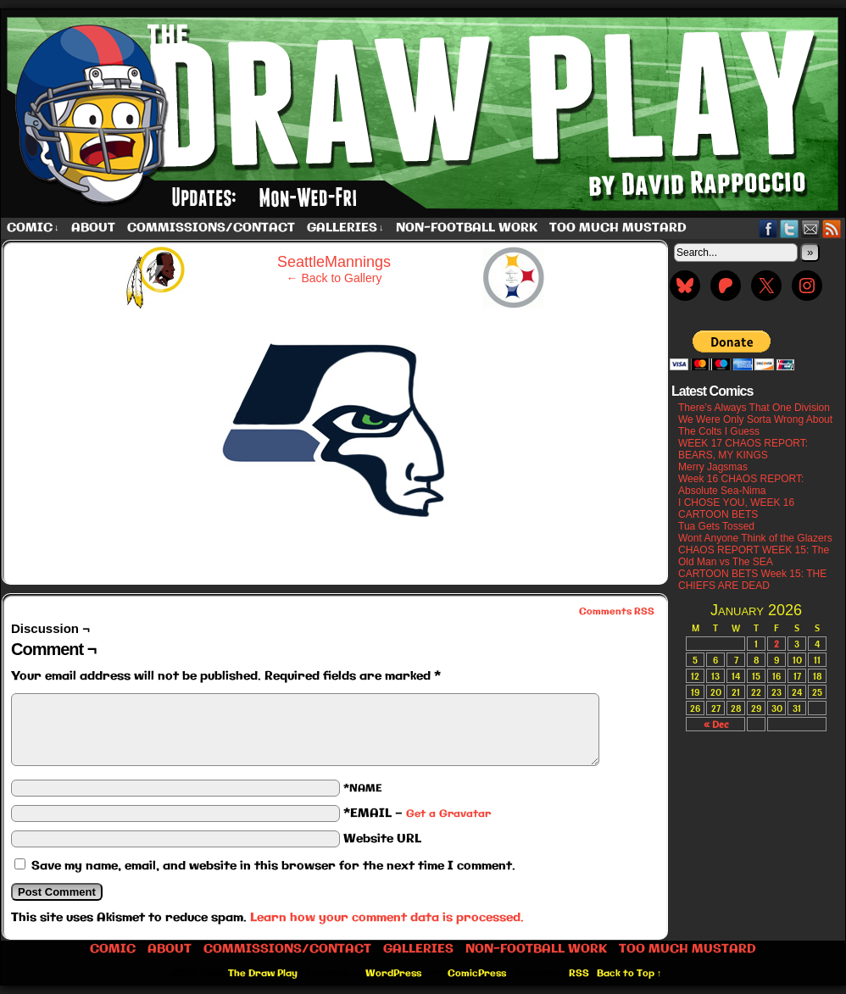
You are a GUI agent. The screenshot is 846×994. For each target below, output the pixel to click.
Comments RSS (616, 612)
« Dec (716, 724)
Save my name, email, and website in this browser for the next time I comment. (273, 866)
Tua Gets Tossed (716, 526)
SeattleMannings (334, 261)
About (93, 227)
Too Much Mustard (618, 227)
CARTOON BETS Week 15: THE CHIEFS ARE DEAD (752, 579)
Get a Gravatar (448, 814)
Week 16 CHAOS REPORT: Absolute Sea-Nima (741, 485)
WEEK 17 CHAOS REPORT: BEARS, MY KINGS (743, 449)
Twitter (789, 228)
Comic (33, 228)
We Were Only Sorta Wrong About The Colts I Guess (755, 425)
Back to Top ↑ (629, 973)
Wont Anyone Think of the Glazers (755, 538)
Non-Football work (466, 227)
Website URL (382, 838)
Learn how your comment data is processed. (387, 917)
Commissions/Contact (211, 227)
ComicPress (477, 973)
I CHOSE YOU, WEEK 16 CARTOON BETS (736, 508)
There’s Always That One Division (754, 408)
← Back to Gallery (334, 278)
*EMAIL (417, 813)
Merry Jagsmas (713, 467)
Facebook (768, 228)
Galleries (345, 228)
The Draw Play (263, 973)
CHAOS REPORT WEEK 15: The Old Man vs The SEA (753, 556)
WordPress (393, 973)
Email (810, 228)
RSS (832, 228)
